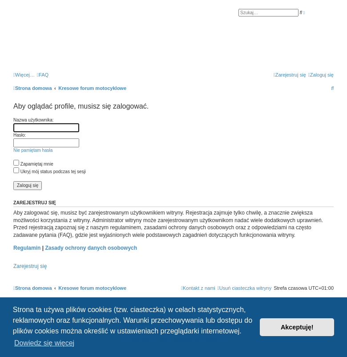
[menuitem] (42, 74)
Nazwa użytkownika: (33, 120)
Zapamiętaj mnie (33, 164)
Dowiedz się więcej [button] (44, 343)
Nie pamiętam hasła (32, 150)
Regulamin (26, 248)
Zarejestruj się (30, 266)
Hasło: (19, 135)
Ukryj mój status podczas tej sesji (49, 171)
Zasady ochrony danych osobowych (91, 248)
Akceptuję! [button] (297, 327)
